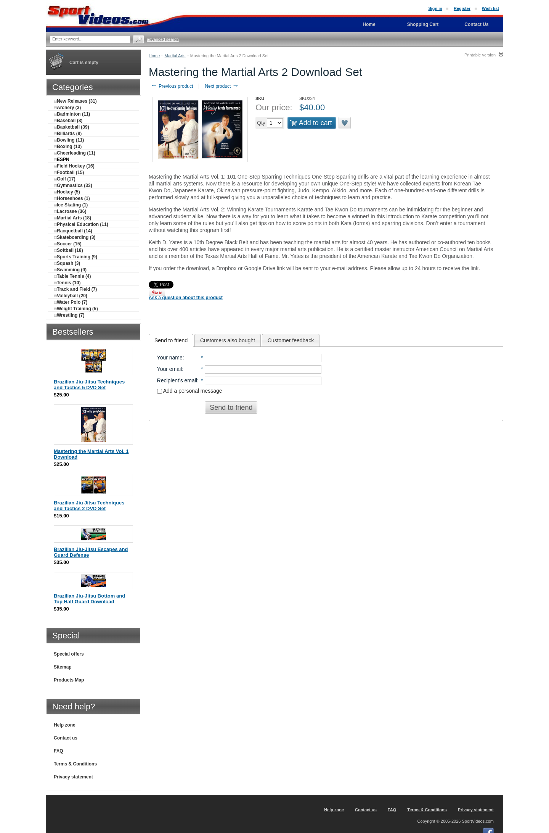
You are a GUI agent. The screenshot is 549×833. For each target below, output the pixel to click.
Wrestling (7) (69, 315)
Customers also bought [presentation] (227, 340)
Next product (222, 86)
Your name (170, 357)
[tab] (171, 340)
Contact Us (476, 24)
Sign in (435, 8)
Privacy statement (73, 777)
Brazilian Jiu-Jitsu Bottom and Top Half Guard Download (89, 598)
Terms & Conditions (75, 764)
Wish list (490, 8)
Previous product (172, 86)
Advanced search (163, 39)
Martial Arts (175, 55)
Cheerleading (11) (74, 153)
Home (154, 55)
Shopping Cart (423, 24)
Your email (169, 369)
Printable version (480, 55)
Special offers (69, 654)
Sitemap (63, 667)
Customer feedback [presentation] (291, 340)
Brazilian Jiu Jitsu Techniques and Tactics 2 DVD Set (89, 505)
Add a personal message (189, 391)
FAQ (58, 751)
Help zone (64, 725)
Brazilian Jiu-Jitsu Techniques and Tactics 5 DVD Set (89, 384)
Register (462, 8)
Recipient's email (177, 380)
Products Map (69, 680)
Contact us (65, 738)
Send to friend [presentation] (171, 340)
